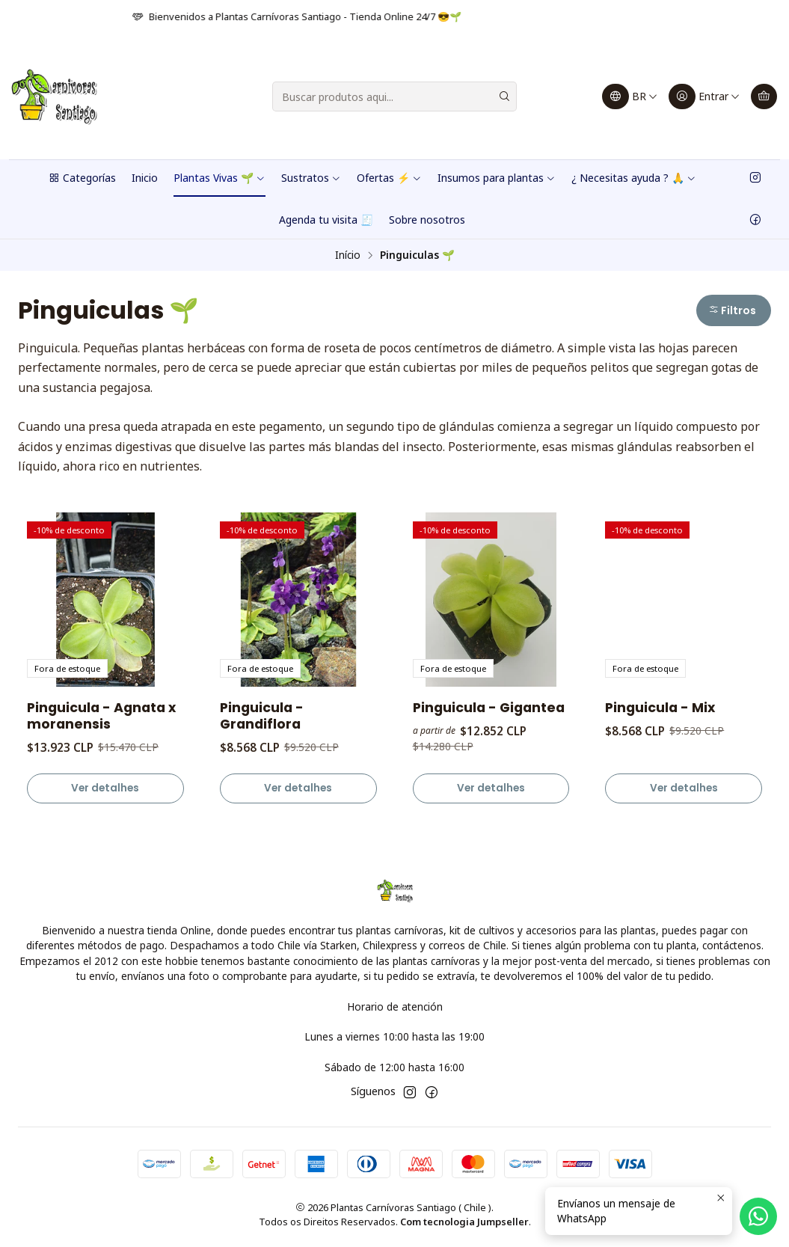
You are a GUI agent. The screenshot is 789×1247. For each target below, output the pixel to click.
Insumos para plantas (497, 178)
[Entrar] (704, 96)
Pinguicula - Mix (660, 708)
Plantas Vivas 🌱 (219, 178)
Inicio (145, 178)
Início (347, 255)
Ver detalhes (105, 788)
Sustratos (311, 178)
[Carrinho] (764, 96)
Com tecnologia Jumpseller (464, 1221)
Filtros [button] (732, 310)
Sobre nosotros (427, 219)
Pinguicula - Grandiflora (262, 716)
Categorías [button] (82, 178)
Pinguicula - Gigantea (489, 708)
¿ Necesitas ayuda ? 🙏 (633, 178)
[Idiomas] (630, 96)
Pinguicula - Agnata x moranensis (101, 716)
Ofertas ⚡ (389, 178)
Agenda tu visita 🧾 (326, 219)
